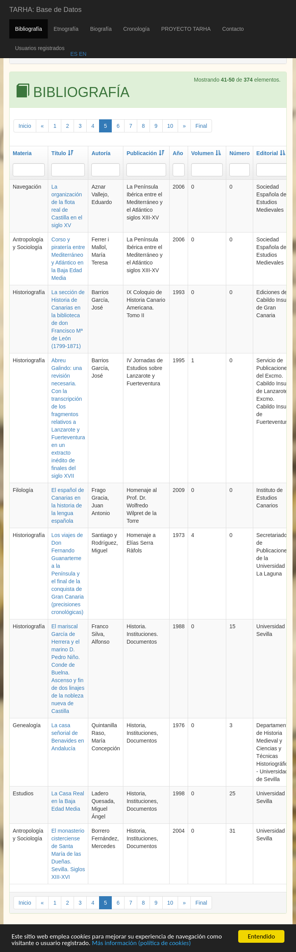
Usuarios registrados (39, 48)
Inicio (24, 126)
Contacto (233, 29)
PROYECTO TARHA (185, 29)
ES (73, 54)
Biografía (101, 29)
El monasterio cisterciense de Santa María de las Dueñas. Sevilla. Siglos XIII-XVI (68, 854)
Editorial (270, 153)
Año (178, 153)
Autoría (100, 153)
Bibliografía (28, 29)
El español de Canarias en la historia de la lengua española (67, 505)
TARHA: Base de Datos (45, 9)
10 (170, 126)
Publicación (145, 153)
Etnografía (66, 29)
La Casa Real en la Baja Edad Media (67, 801)
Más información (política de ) (141, 944)
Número (239, 153)
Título (62, 153)
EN (81, 54)
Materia (22, 153)
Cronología (136, 29)
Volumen (206, 153)
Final (201, 126)
